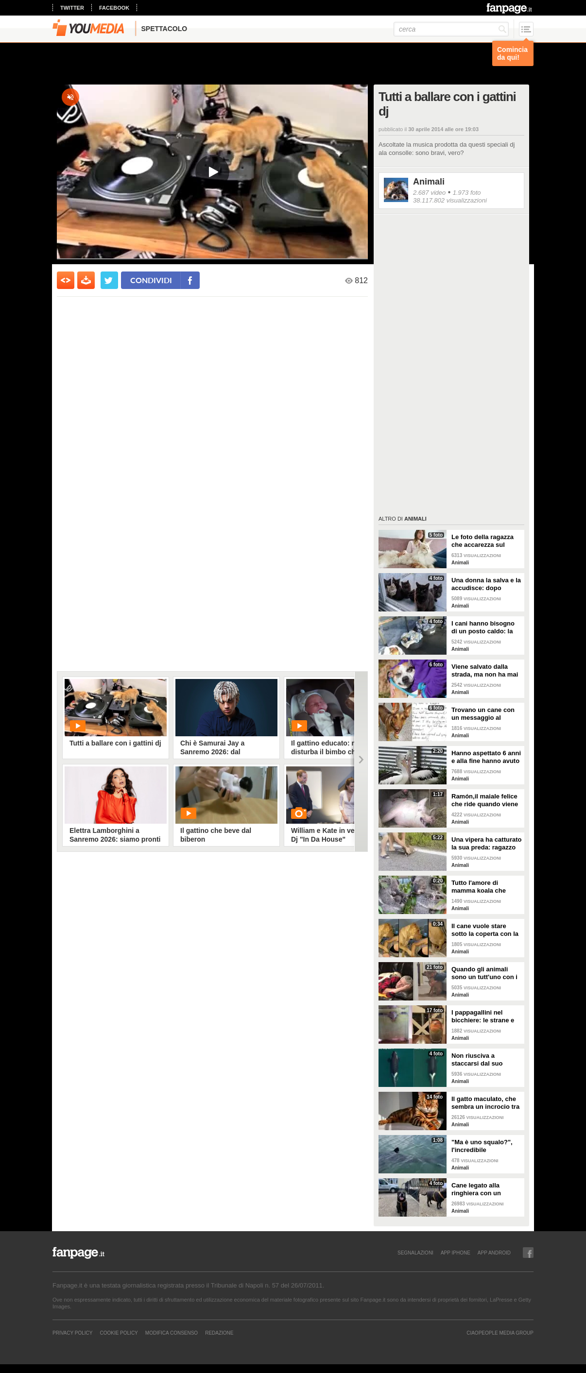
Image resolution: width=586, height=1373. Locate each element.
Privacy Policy (72, 1332)
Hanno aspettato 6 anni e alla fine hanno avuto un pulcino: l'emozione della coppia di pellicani (486, 757)
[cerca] (451, 29)
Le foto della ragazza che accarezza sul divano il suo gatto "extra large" (482, 541)
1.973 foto (467, 192)
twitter (72, 8)
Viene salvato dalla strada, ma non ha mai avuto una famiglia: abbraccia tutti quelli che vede (484, 670)
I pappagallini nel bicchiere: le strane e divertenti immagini (482, 1016)
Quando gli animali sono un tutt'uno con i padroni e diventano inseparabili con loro (484, 973)
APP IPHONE (455, 1252)
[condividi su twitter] (109, 280)
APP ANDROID (494, 1252)
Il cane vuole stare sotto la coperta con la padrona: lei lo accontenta (484, 930)
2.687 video (429, 192)
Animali (429, 181)
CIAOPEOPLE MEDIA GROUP (500, 1332)
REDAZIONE (219, 1332)
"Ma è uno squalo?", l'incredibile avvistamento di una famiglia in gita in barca (486, 1146)
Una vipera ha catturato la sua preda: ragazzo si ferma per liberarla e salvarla (486, 843)
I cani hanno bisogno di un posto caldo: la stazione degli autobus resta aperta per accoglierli (485, 627)
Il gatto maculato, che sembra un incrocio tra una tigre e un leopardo (486, 1103)
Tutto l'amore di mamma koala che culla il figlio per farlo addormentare (483, 887)
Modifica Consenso (171, 1332)
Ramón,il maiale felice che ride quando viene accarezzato (484, 800)
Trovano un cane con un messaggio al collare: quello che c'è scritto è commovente (484, 714)
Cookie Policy (119, 1332)
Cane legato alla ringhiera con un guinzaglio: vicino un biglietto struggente (482, 1189)
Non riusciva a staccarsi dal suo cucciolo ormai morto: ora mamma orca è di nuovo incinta (484, 1060)
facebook (114, 8)
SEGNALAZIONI (415, 1252)
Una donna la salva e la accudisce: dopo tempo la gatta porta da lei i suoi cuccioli (486, 584)
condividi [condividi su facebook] (151, 280)
